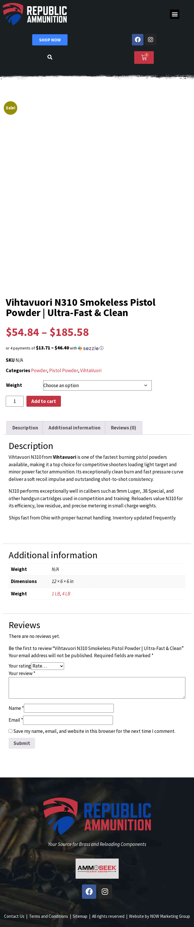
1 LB (56, 593)
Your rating (20, 666)
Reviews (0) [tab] (123, 428)
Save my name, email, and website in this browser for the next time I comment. (94, 731)
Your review (22, 673)
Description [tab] (25, 428)
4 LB (66, 593)
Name (16, 708)
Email (16, 720)
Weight (14, 385)
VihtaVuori (90, 370)
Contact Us (14, 916)
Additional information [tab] (75, 428)
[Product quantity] (15, 401)
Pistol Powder (63, 370)
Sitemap (80, 916)
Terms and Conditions (48, 916)
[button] (174, 14)
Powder (39, 370)
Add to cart (43, 401)
